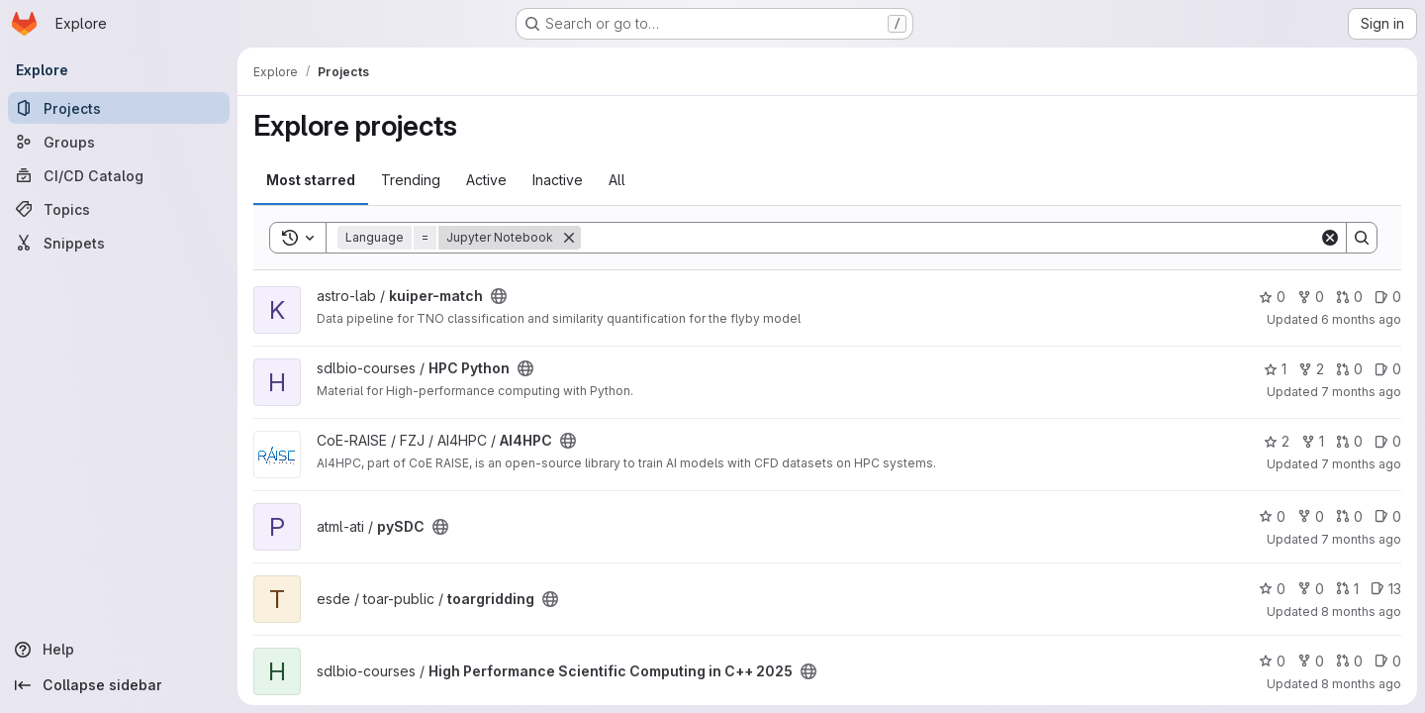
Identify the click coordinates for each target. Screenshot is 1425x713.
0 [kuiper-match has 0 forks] (1310, 296)
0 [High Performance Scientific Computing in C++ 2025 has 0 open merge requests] (1349, 661)
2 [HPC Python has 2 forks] (1311, 368)
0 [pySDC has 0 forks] (1310, 516)
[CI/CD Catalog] (119, 175)
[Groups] (119, 141)
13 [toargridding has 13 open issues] (1386, 588)
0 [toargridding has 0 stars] (1272, 588)
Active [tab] (486, 179)
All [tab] (617, 179)
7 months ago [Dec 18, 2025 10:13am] (1361, 391)
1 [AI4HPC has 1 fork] (1312, 441)
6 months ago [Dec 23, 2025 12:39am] (1361, 319)
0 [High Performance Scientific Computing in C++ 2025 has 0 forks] (1310, 661)
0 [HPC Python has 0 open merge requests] (1349, 368)
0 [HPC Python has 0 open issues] (1388, 368)
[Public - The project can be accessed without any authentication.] (499, 296)
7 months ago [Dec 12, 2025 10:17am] (1361, 464)
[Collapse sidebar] (119, 685)
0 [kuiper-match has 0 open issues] (1388, 296)
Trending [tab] (410, 179)
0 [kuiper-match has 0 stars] (1272, 296)
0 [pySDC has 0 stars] (1272, 516)
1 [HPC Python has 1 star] (1275, 368)
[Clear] (1330, 238)
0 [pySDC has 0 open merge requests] (1349, 516)
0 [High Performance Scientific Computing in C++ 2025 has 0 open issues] (1388, 661)
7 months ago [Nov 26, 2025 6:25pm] (1361, 539)
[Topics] (119, 209)
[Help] (119, 649)
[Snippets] (119, 242)
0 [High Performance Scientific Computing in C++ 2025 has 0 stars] (1272, 661)
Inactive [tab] (557, 179)
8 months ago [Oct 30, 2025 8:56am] (1361, 683)
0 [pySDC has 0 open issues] (1388, 516)
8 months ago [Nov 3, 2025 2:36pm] (1361, 611)
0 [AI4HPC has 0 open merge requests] (1349, 441)
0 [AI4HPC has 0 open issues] (1388, 441)
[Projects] (119, 108)
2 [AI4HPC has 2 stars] (1276, 441)
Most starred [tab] (310, 179)
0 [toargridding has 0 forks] (1310, 588)
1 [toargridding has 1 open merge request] (1347, 588)
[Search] (950, 238)
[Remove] (569, 238)
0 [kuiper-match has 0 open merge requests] (1349, 296)
